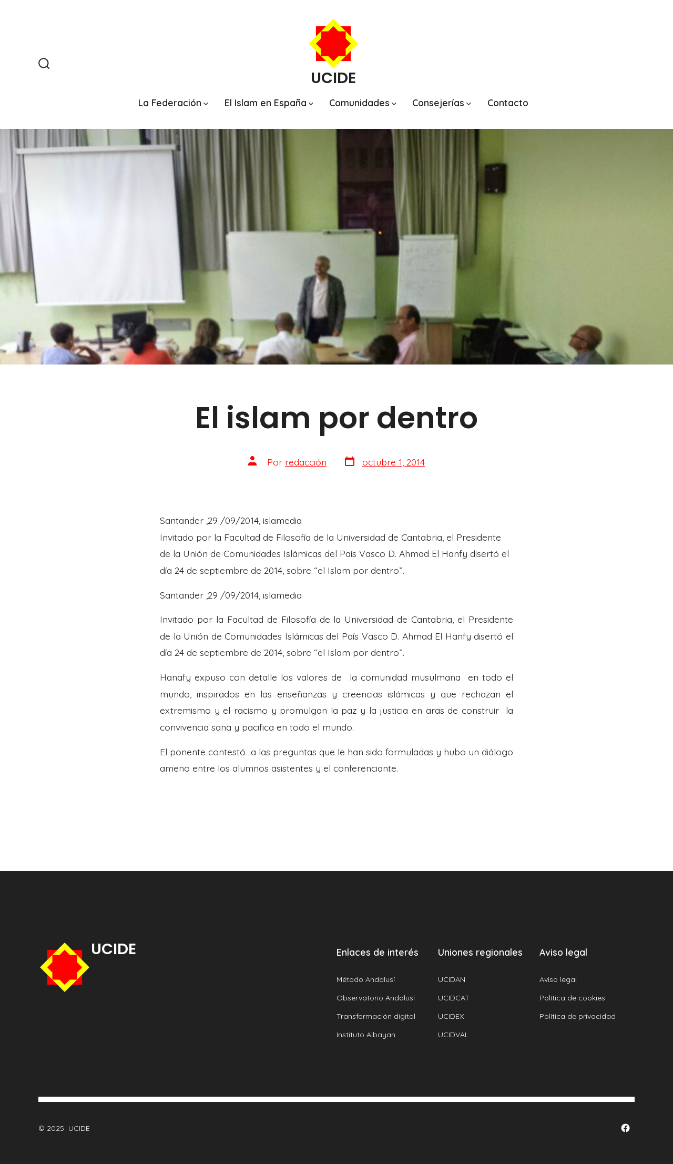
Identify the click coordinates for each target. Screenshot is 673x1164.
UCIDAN (451, 979)
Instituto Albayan (365, 1034)
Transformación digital (375, 1016)
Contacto (507, 102)
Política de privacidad (577, 1016)
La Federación (173, 102)
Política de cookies (572, 998)
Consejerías (441, 102)
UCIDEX (451, 1016)
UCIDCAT (454, 998)
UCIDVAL (453, 1034)
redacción (306, 462)
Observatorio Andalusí (375, 998)
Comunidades (362, 102)
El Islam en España (269, 102)
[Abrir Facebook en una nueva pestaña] (625, 1128)
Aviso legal (558, 979)
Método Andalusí (365, 979)
